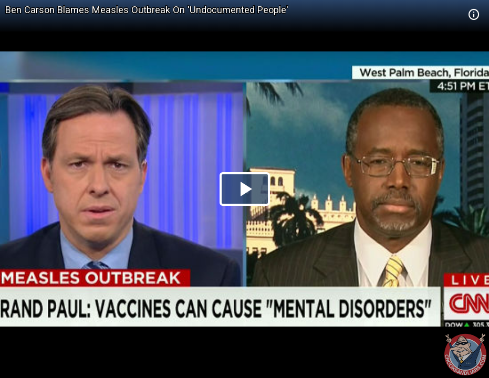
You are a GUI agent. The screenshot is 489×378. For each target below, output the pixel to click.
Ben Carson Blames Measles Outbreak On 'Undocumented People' (146, 9)
